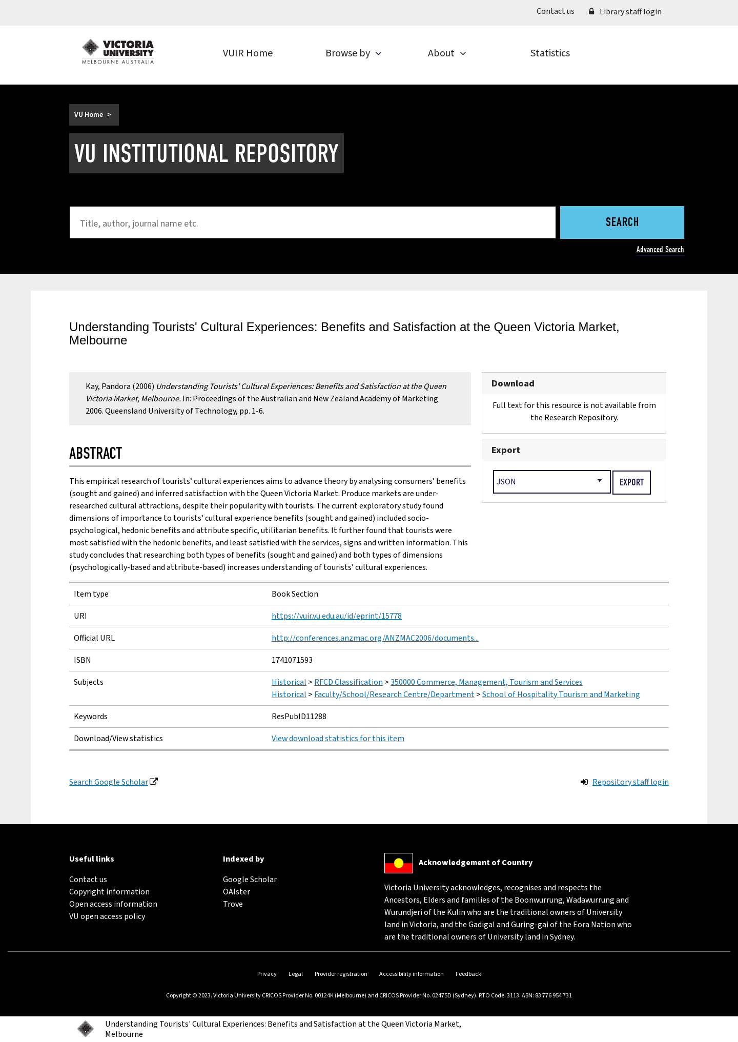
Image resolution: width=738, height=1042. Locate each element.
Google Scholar (250, 879)
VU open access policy (107, 916)
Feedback (468, 974)
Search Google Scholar (108, 782)
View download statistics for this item (338, 738)
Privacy (267, 974)
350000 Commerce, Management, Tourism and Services (487, 682)
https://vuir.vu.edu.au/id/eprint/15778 (337, 616)
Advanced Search (660, 249)
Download (513, 383)
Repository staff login (630, 782)
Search (622, 223)
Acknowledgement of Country (475, 862)
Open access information (113, 904)
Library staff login (625, 11)
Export (505, 450)
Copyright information (109, 891)
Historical (289, 682)
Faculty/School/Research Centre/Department (394, 694)
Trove (233, 904)
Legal (296, 974)
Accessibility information (411, 974)
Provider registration (341, 974)
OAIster (236, 891)
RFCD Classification (348, 682)
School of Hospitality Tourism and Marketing (561, 694)
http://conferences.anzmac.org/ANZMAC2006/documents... (375, 638)
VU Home (88, 115)
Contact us (559, 11)
